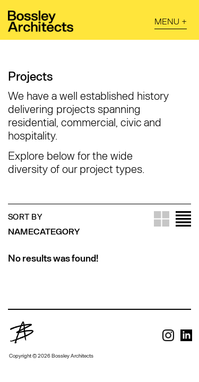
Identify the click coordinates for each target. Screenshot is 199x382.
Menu (166, 21)
